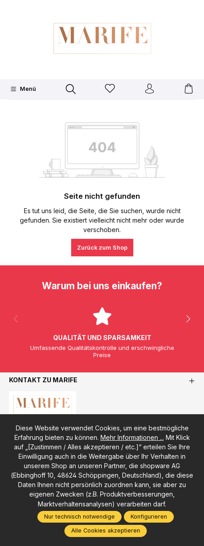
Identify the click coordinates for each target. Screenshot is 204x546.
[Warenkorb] (189, 89)
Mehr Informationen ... (132, 437)
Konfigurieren (149, 516)
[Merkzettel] (110, 89)
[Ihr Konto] (149, 89)
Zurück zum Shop (102, 247)
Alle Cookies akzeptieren (105, 530)
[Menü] (23, 89)
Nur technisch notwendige (79, 516)
